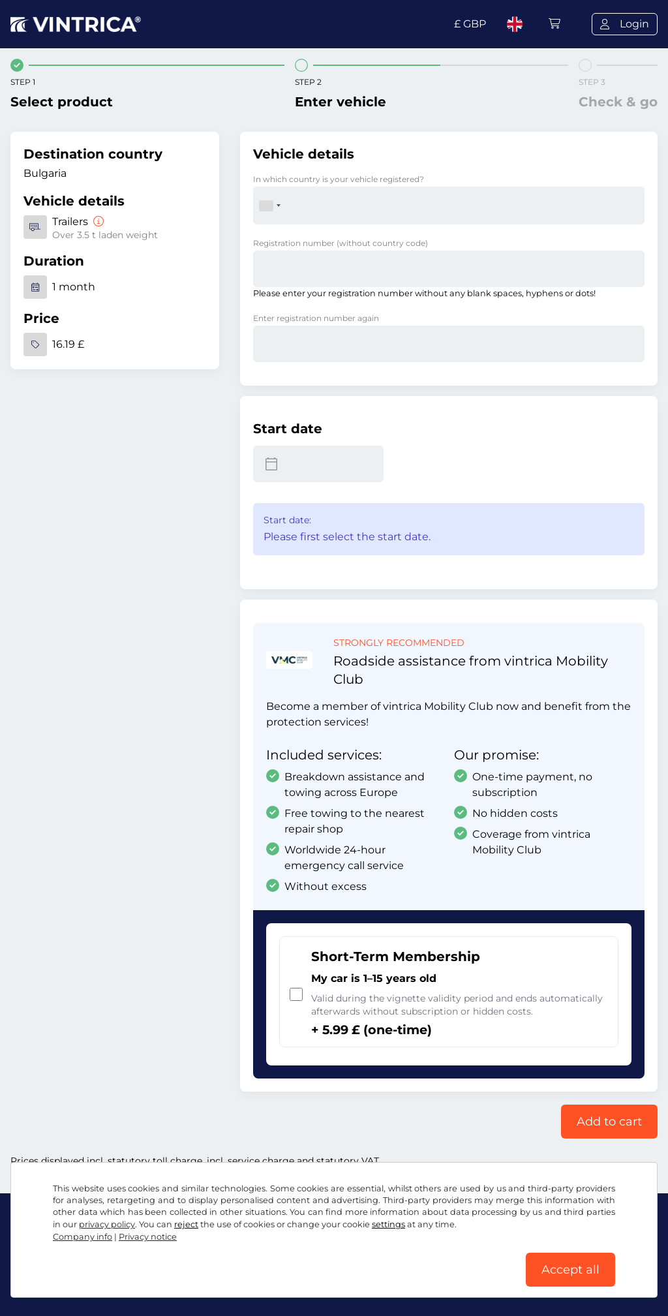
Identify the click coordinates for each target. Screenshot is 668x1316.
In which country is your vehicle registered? (338, 179)
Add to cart (609, 1121)
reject (186, 1224)
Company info (82, 1237)
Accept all (570, 1269)
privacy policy (107, 1224)
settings (388, 1224)
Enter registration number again (316, 318)
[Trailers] (97, 221)
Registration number (340, 243)
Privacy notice (148, 1237)
